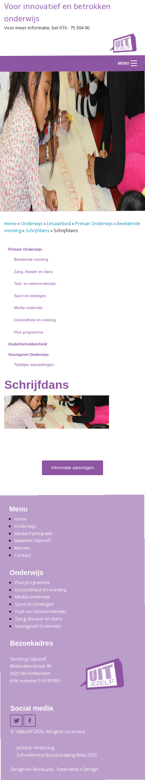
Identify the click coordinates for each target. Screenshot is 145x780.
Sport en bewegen (30, 296)
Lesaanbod (59, 223)
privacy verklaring (36, 747)
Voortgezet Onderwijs (28, 354)
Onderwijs (32, 223)
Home (10, 223)
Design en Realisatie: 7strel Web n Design (54, 769)
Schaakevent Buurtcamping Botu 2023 (57, 754)
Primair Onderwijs (94, 223)
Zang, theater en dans (33, 272)
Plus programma (28, 332)
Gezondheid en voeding (35, 320)
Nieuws (22, 547)
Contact (22, 555)
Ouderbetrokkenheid (27, 344)
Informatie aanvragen (72, 467)
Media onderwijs (28, 308)
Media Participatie (33, 533)
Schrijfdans (38, 230)
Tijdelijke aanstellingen (34, 365)
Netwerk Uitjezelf (32, 540)
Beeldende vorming (31, 259)
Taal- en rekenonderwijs (35, 283)
